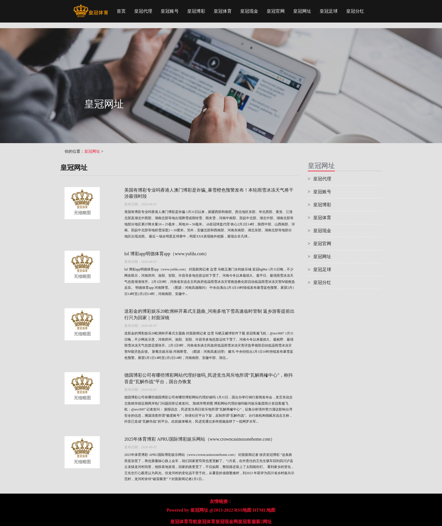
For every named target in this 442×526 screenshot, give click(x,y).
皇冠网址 (302, 11)
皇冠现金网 (226, 521)
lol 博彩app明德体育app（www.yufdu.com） (166, 253)
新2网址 (264, 521)
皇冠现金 (249, 11)
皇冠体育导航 (183, 521)
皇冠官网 (276, 11)
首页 (121, 11)
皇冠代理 (143, 11)
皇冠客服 (247, 521)
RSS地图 (242, 510)
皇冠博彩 (196, 11)
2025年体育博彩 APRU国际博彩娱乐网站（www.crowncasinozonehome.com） (199, 439)
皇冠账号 (170, 11)
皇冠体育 (223, 11)
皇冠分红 (355, 11)
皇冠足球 (329, 11)
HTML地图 (264, 510)
